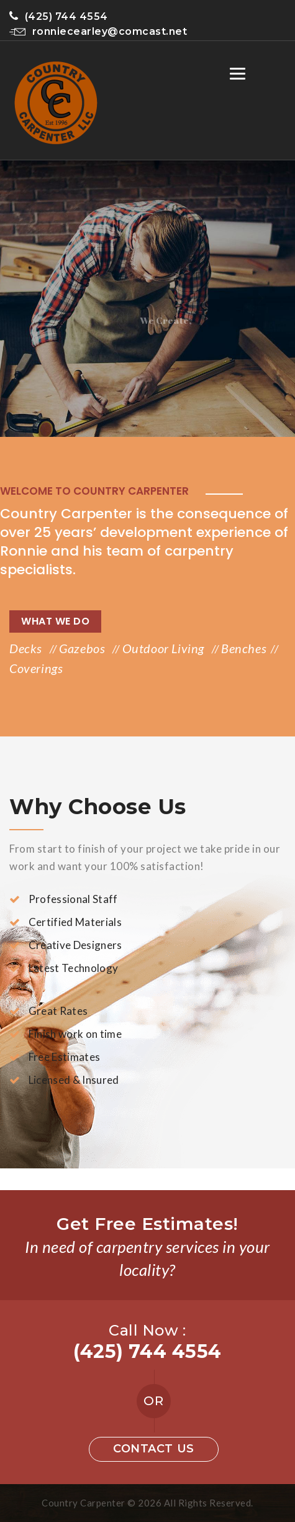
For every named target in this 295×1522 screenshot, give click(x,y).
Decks (27, 648)
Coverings (36, 668)
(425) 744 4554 (58, 16)
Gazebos (83, 648)
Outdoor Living (164, 648)
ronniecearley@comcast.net (98, 31)
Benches (243, 648)
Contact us (153, 1449)
